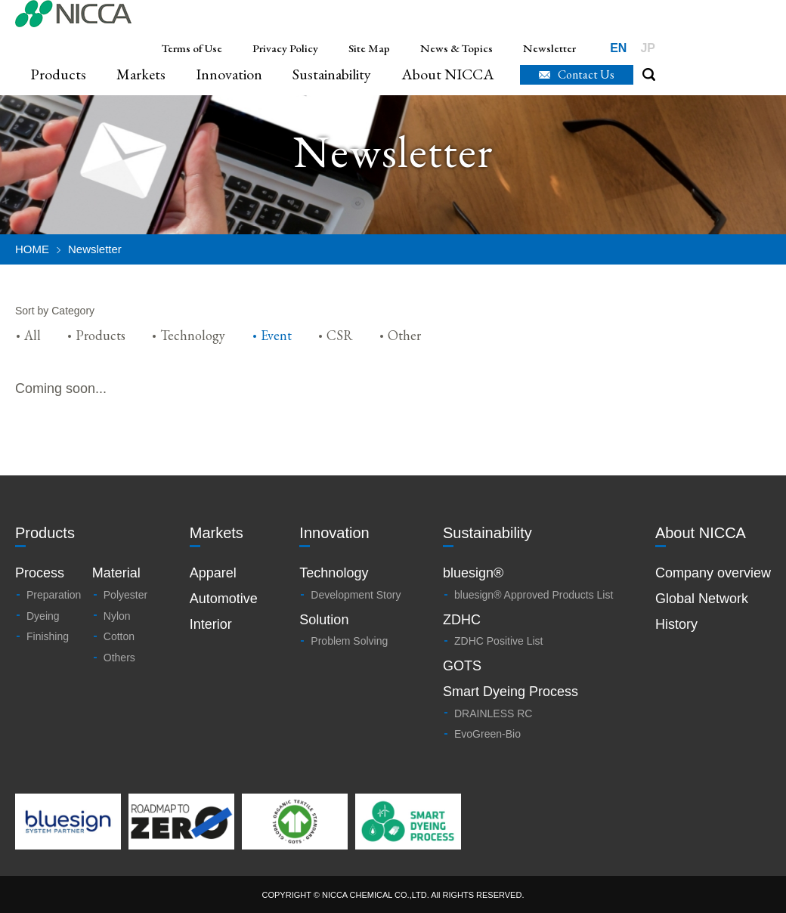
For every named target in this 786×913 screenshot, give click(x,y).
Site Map (369, 48)
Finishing (47, 636)
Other (404, 335)
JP (647, 48)
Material (116, 572)
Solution (323, 619)
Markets (141, 74)
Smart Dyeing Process (510, 691)
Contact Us (586, 74)
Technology (192, 335)
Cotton (119, 636)
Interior (211, 624)
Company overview (713, 572)
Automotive (224, 598)
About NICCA (447, 74)
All (32, 335)
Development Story (356, 595)
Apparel (213, 572)
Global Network (701, 598)
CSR (339, 335)
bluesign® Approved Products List (533, 595)
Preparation (53, 595)
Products (58, 74)
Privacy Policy (285, 48)
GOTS (462, 665)
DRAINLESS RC (493, 713)
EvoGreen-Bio (487, 734)
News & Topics (456, 48)
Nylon (117, 616)
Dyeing (43, 616)
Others (119, 657)
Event (276, 335)
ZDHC (462, 619)
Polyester (125, 595)
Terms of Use (192, 48)
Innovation (229, 74)
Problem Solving (349, 641)
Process (39, 572)
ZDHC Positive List (498, 641)
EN (618, 48)
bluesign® (473, 572)
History (676, 624)
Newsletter (549, 48)
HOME (32, 249)
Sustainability (331, 74)
